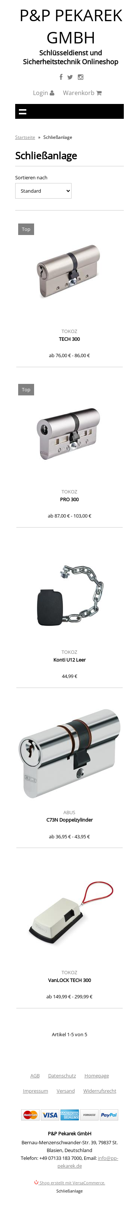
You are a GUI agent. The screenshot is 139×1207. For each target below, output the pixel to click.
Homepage (97, 1075)
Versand (66, 1090)
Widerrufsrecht (99, 1090)
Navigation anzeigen (22, 111)
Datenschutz (62, 1075)
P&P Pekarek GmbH (70, 26)
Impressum (35, 1090)
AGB (35, 1075)
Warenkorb (82, 93)
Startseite (25, 137)
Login (43, 93)
